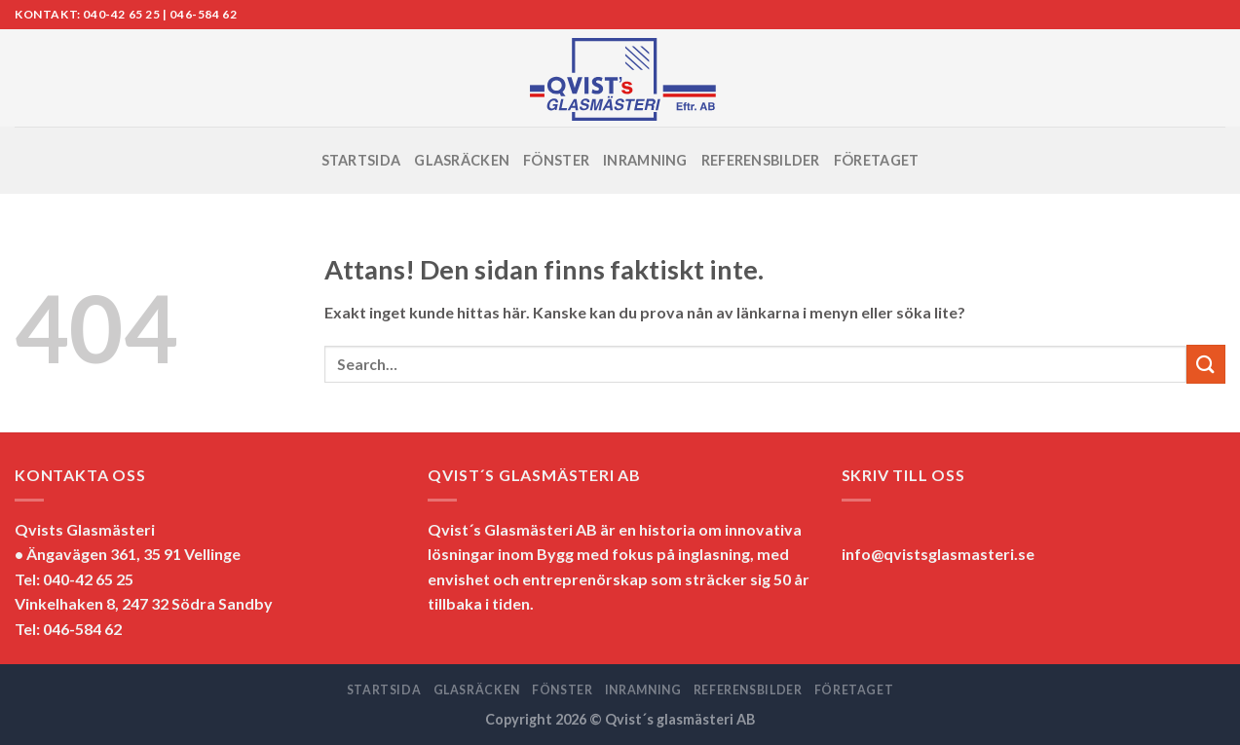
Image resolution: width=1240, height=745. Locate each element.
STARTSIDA (361, 160)
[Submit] (1205, 364)
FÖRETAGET (877, 160)
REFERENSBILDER (760, 160)
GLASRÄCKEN (461, 160)
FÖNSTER (556, 160)
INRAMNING (645, 160)
